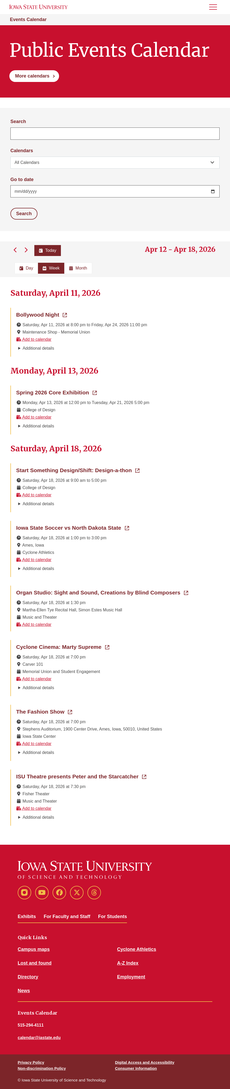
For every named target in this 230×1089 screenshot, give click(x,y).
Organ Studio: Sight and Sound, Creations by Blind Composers (102, 592)
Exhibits (27, 916)
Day (26, 268)
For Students (112, 916)
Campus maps (34, 949)
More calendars (32, 76)
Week (51, 268)
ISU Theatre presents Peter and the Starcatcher (81, 776)
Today (47, 250)
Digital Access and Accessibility (144, 1062)
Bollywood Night (41, 314)
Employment (131, 976)
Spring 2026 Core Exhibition (56, 392)
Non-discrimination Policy (42, 1068)
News (24, 990)
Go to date (22, 179)
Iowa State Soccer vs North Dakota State (72, 527)
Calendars (21, 150)
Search (18, 121)
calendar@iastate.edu (39, 1037)
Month (78, 268)
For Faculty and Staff (67, 916)
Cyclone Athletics (136, 949)
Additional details (38, 348)
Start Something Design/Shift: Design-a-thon (77, 469)
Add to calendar (34, 339)
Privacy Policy (31, 1062)
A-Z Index (127, 963)
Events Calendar (28, 19)
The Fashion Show (44, 711)
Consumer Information (136, 1068)
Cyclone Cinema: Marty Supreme (62, 646)
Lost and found (35, 963)
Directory (28, 976)
